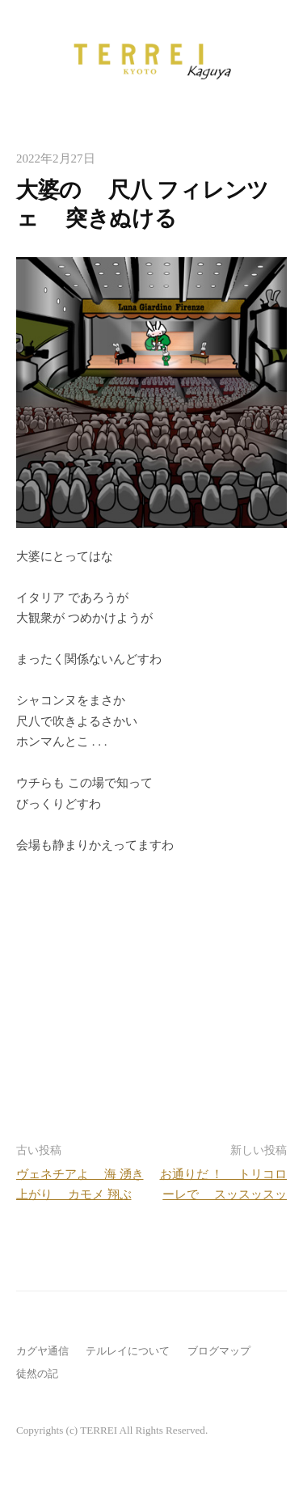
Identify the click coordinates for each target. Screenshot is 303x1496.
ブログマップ (218, 1351)
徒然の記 (37, 1373)
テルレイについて (128, 1351)
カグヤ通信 (42, 1351)
